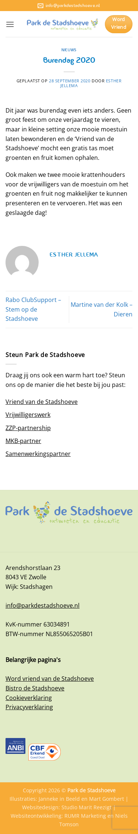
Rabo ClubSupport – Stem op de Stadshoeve (33, 309)
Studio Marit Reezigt (86, 807)
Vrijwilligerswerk (28, 415)
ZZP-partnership (28, 428)
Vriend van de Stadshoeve (42, 402)
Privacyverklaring (29, 707)
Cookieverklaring (29, 698)
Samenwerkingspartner (38, 454)
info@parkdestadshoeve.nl (42, 605)
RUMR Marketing (85, 815)
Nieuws (68, 49)
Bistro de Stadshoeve (35, 688)
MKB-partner (23, 441)
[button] (10, 24)
